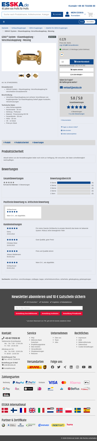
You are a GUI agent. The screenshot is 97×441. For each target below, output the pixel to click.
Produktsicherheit (21, 142)
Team (57, 340)
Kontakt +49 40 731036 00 (82, 6)
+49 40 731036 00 (11, 338)
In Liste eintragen (76, 74)
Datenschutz (82, 344)
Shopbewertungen (37, 351)
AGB (80, 340)
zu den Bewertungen (76, 114)
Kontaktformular (8, 368)
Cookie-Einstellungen (85, 347)
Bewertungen (38, 142)
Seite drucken (66, 130)
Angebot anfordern (76, 69)
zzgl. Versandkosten (69, 45)
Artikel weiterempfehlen (68, 134)
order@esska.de (9, 365)
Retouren (34, 353)
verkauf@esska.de (71, 88)
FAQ (32, 338)
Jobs (56, 342)
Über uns (58, 338)
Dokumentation (66, 120)
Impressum (82, 338)
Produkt (7, 142)
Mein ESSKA (35, 347)
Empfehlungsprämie (38, 344)
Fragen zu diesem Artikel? (69, 127)
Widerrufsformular (84, 342)
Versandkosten (36, 349)
